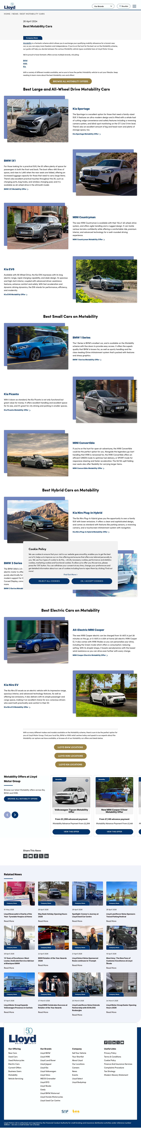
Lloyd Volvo (45, 1075)
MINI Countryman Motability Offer (89, 239)
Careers (75, 1068)
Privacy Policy (110, 1053)
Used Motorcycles (16, 1060)
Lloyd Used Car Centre (50, 1100)
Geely (42, 1089)
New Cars (12, 1053)
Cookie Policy (110, 1060)
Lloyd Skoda (45, 1086)
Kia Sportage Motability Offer (86, 134)
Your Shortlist (78, 1057)
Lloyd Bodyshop (79, 1082)
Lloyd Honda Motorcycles (51, 1097)
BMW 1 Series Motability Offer (87, 360)
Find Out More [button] (70, 574)
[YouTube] (122, 1043)
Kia (24, 66)
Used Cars (13, 1057)
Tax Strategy (109, 1071)
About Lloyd (77, 1060)
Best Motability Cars (32, 14)
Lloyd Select (77, 1079)
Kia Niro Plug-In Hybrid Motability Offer (91, 532)
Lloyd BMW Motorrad (49, 1093)
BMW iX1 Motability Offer (16, 189)
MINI (25, 63)
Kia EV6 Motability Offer (15, 294)
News (15, 14)
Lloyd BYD (44, 1082)
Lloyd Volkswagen (48, 1071)
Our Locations (78, 1064)
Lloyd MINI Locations (70, 755)
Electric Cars (13, 1064)
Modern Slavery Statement (116, 1075)
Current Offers (14, 1068)
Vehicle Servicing (15, 1079)
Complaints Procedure (114, 1068)
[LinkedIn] (114, 1043)
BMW (25, 60)
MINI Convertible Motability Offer (88, 468)
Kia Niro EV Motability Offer (17, 707)
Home (7, 14)
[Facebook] (106, 1043)
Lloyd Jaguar (46, 1064)
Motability (27, 43)
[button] (49, 581)
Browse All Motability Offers (70, 81)
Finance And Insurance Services (118, 1064)
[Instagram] (110, 1043)
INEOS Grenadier (48, 1079)
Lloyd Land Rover (48, 1060)
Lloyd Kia (44, 1068)
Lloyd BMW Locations (70, 747)
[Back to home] (10, 6)
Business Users (14, 1071)
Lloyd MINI (45, 1057)
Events (75, 1075)
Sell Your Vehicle (79, 1053)
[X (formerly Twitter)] (118, 1043)
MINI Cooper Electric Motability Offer (90, 655)
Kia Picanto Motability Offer (17, 410)
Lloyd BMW (45, 1053)
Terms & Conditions (112, 1057)
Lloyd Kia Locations (70, 764)
